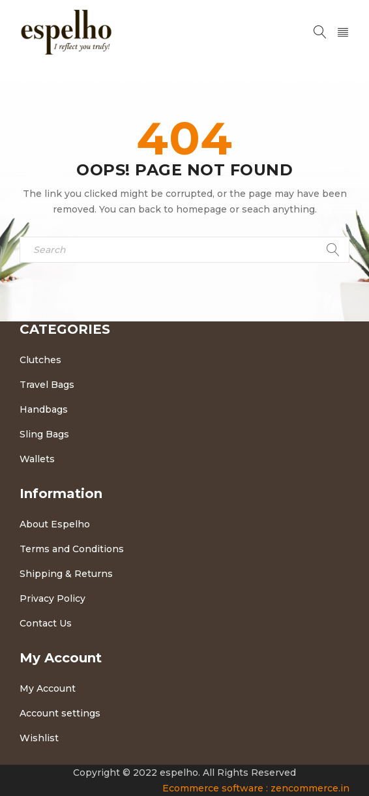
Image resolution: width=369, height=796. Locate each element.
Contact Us (46, 623)
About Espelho (55, 524)
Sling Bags (44, 434)
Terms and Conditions (72, 549)
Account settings (60, 713)
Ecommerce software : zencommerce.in (255, 788)
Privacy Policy (52, 598)
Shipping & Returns (66, 574)
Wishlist (39, 738)
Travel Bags (47, 385)
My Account (48, 688)
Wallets (37, 459)
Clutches (40, 360)
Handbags (44, 409)
